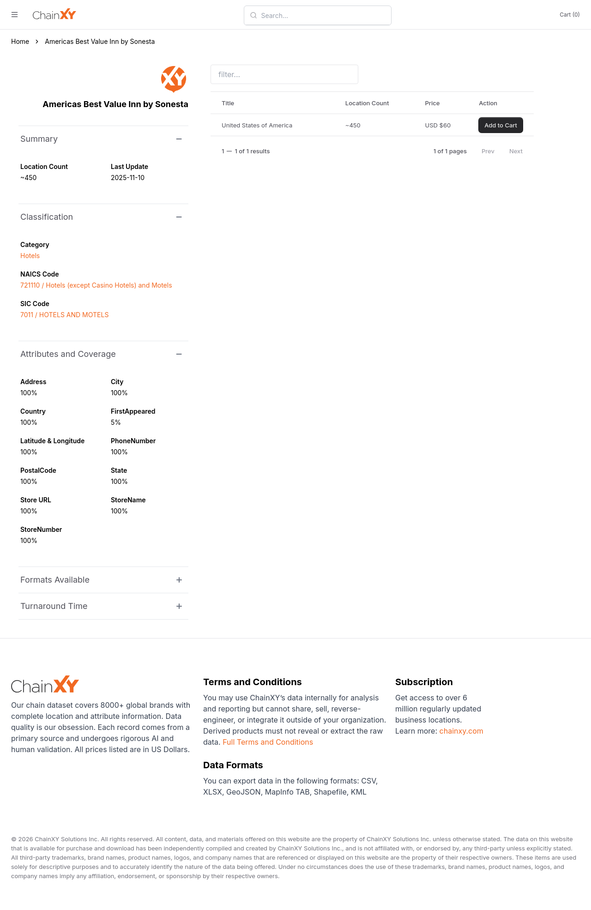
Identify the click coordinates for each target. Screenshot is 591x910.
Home (20, 41)
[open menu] (14, 14)
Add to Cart (500, 125)
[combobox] (323, 15)
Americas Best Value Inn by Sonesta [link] (100, 41)
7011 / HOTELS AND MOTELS (64, 315)
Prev (488, 151)
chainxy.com (460, 730)
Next (516, 151)
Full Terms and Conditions (268, 742)
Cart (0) (570, 14)
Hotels (30, 255)
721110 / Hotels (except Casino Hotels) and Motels (96, 285)
